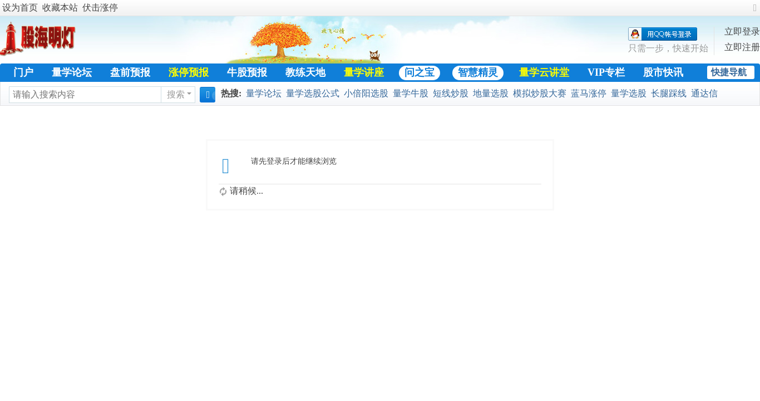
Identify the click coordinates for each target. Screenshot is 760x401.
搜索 (176, 94)
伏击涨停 (100, 7)
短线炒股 (450, 93)
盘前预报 (130, 72)
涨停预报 (189, 72)
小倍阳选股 (366, 93)
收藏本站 (60, 7)
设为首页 (20, 7)
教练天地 (305, 72)
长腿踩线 (669, 93)
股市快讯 (663, 72)
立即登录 (742, 31)
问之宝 (419, 72)
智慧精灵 (478, 72)
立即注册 (742, 47)
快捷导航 (729, 72)
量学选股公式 (312, 93)
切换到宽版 (755, 12)
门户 (23, 72)
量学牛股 (410, 93)
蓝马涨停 (588, 93)
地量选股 (491, 93)
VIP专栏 (606, 72)
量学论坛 (72, 72)
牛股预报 (247, 72)
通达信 (704, 93)
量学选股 (629, 93)
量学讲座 (364, 72)
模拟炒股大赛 (539, 93)
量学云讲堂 (544, 72)
